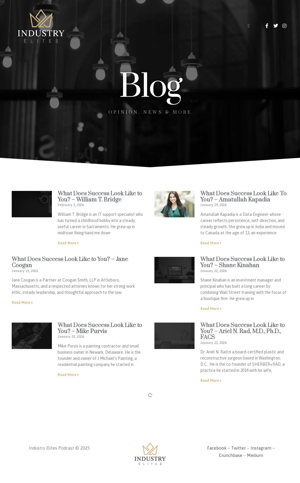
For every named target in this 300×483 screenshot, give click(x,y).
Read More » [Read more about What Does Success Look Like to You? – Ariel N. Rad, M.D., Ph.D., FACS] (210, 381)
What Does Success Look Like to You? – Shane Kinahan (242, 262)
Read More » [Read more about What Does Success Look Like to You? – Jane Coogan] (22, 303)
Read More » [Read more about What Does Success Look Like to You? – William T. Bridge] (68, 243)
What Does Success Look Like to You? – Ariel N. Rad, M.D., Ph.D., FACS (242, 331)
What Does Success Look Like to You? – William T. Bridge (100, 197)
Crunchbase (230, 455)
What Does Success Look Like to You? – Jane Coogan (70, 262)
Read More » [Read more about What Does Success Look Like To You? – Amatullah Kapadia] (210, 243)
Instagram (260, 447)
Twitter (238, 447)
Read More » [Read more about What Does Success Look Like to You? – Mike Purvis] (68, 375)
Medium (255, 455)
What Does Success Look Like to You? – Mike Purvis (100, 328)
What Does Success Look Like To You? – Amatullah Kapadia (243, 197)
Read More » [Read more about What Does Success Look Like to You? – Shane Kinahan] (210, 309)
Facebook (216, 447)
